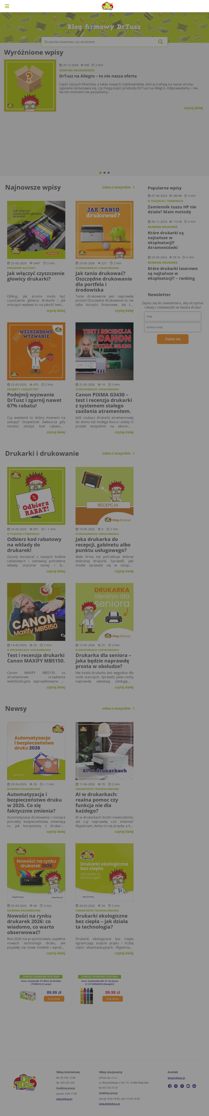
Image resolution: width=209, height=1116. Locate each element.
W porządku (149, 573)
